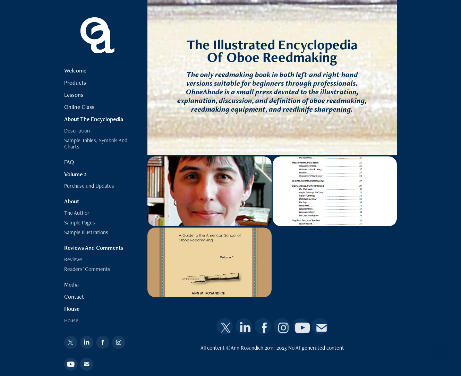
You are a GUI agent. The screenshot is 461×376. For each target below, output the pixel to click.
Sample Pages (79, 222)
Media (71, 284)
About (71, 201)
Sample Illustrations (86, 232)
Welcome (75, 70)
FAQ (69, 162)
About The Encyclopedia (93, 119)
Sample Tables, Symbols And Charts (95, 143)
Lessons (73, 95)
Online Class (79, 107)
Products (75, 82)
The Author (76, 212)
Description (77, 130)
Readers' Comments (87, 269)
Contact (74, 296)
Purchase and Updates (89, 185)
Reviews (73, 259)
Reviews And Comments (93, 247)
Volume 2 (75, 174)
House (71, 309)
